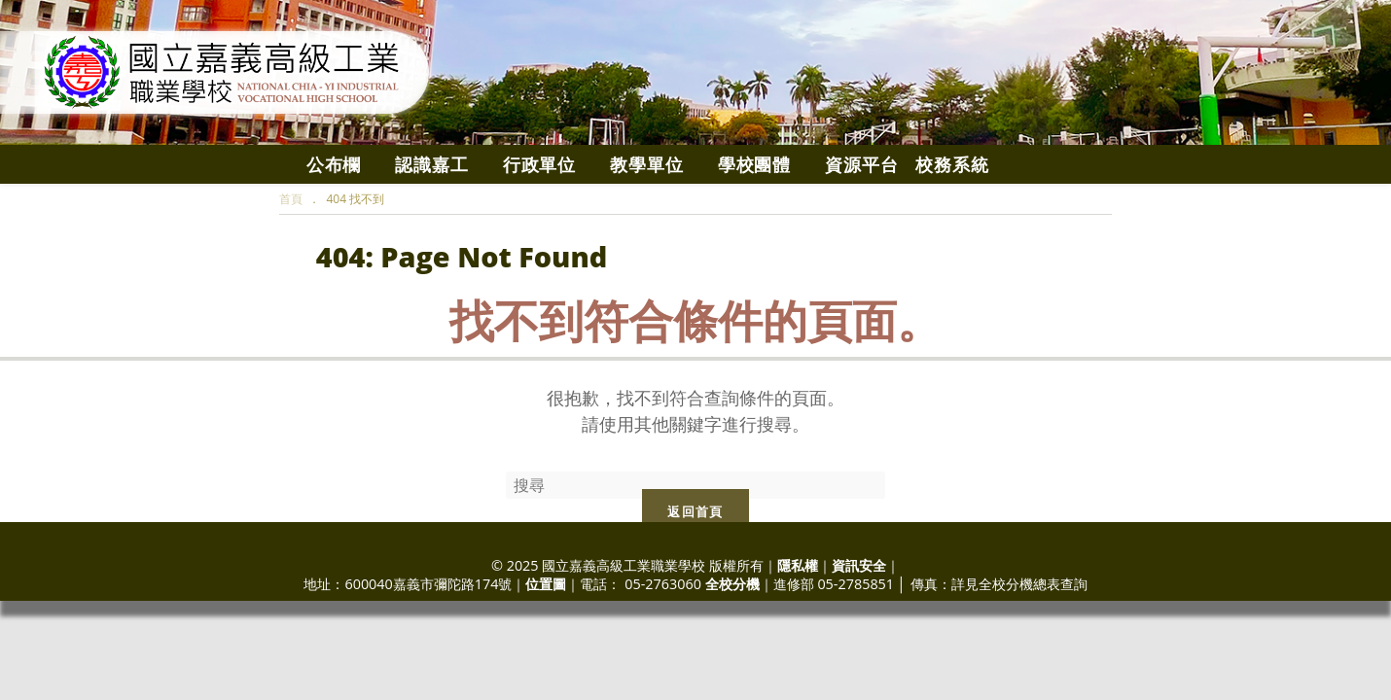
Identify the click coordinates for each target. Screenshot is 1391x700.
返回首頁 (695, 511)
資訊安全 (859, 565)
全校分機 (732, 584)
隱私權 (797, 565)
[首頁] (291, 199)
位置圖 (545, 584)
